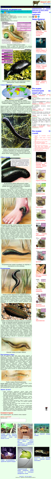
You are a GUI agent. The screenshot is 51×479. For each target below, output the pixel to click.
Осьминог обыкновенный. (41, 304)
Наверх (46, 408)
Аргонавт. (41, 261)
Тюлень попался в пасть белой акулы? (41, 145)
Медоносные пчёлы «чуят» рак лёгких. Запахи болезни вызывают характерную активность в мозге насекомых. (25, 443)
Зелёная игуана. (41, 193)
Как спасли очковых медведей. (40, 142)
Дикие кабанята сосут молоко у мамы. (41, 82)
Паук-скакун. (41, 206)
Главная (46, 7)
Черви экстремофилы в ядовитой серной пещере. (9, 461)
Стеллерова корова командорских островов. (41, 126)
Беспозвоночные (9, 11)
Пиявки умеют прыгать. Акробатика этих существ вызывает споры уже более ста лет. (9, 437)
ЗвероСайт (45, 2)
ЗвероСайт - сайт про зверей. (25, 476)
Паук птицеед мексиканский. (41, 234)
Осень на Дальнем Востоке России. (41, 150)
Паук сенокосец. (41, 219)
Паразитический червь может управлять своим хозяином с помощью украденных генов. (25, 472)
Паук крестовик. (41, 247)
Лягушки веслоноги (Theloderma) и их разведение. (41, 95)
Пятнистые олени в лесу (39, 149)
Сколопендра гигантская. (37, 110)
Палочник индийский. (41, 290)
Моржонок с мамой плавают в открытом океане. (41, 49)
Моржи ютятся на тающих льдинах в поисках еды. (41, 66)
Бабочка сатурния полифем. (41, 275)
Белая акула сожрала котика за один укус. (42, 148)
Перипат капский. (41, 179)
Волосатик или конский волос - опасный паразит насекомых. (41, 164)
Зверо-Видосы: (6, 7)
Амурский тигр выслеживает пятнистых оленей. (23, 7)
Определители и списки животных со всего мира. (41, 9)
